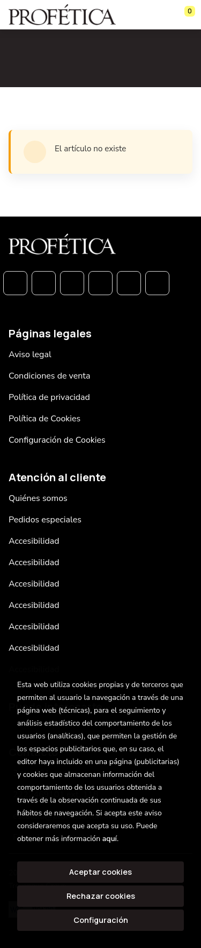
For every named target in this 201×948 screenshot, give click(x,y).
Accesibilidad (34, 541)
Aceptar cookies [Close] (100, 872)
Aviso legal (30, 354)
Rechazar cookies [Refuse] (100, 896)
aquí (109, 839)
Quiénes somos (38, 498)
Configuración (100, 920)
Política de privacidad (49, 397)
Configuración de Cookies (57, 440)
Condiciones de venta (49, 376)
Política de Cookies (44, 419)
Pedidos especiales (45, 520)
